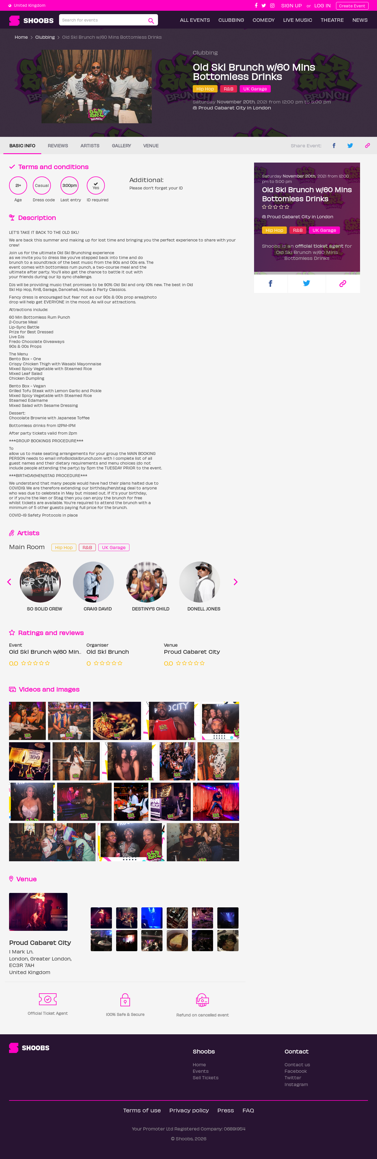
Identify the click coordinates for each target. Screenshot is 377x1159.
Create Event (352, 5)
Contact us (297, 1064)
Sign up (291, 5)
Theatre (332, 20)
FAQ (248, 1109)
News (360, 20)
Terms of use (142, 1109)
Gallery (121, 145)
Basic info (22, 145)
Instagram (296, 1084)
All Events (195, 20)
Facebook (296, 1071)
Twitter (293, 1077)
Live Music (297, 20)
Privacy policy (189, 1109)
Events (201, 1071)
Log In (322, 5)
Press (225, 1109)
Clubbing (231, 20)
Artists (90, 145)
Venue (151, 145)
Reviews (58, 145)
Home (21, 37)
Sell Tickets (205, 1077)
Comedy (264, 20)
